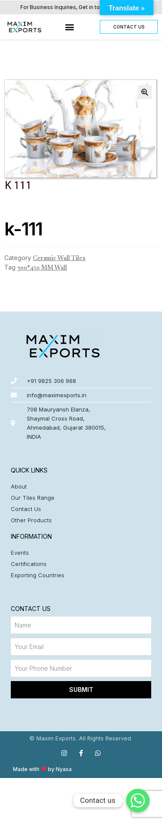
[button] (70, 27)
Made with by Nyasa (42, 769)
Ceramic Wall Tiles (59, 258)
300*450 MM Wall (42, 267)
